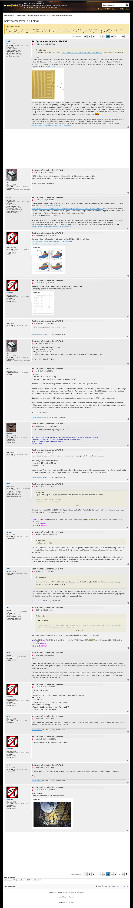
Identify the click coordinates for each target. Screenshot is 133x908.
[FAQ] (98, 886)
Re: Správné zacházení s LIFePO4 (49, 41)
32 (112, 36)
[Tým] (104, 886)
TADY (38, 215)
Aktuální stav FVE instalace (62, 125)
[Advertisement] (66, 148)
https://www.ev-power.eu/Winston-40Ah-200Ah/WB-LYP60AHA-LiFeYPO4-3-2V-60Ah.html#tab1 (67, 208)
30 (104, 36)
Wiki (122, 9)
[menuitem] (38, 15)
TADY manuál (50, 206)
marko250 (9, 433)
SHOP (107, 9)
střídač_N (9, 532)
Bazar (114, 9)
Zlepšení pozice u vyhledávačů (42, 125)
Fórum (101, 9)
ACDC (28, 880)
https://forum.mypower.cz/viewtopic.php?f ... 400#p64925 (82, 52)
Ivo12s (8, 41)
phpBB (60, 892)
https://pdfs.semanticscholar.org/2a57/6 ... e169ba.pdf (52, 241)
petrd (8, 652)
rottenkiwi (9, 245)
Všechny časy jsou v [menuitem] (118, 886)
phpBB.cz (71, 897)
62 (123, 36)
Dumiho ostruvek (37, 334)
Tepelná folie (51, 67)
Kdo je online (9, 878)
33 (115, 36)
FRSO (8, 484)
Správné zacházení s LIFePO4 (21, 20)
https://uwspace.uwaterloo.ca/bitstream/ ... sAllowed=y (52, 244)
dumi (8, 321)
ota (7, 182)
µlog (127, 9)
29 (100, 36)
